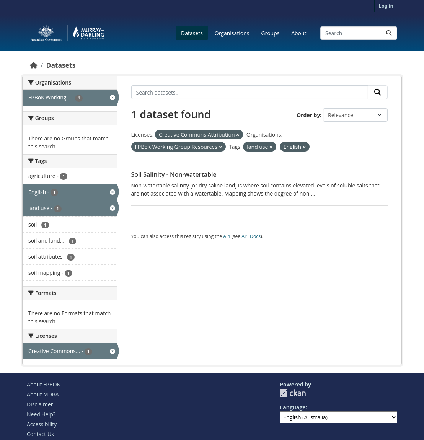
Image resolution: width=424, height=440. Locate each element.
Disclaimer (40, 404)
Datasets (192, 33)
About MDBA (43, 394)
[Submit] (388, 33)
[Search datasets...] (358, 33)
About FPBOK (43, 384)
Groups (270, 33)
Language (292, 407)
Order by (308, 115)
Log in (385, 5)
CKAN (293, 393)
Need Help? (41, 414)
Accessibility (42, 424)
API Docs (251, 236)
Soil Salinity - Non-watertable (174, 174)
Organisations (232, 33)
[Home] (34, 65)
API (226, 236)
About (298, 33)
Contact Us (40, 434)
